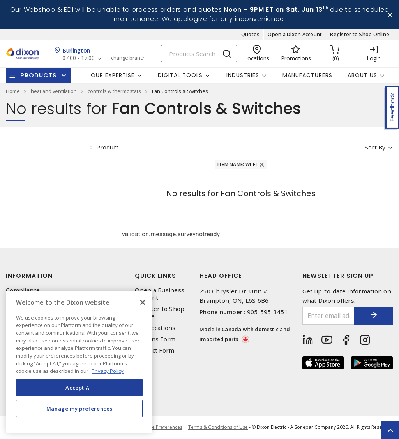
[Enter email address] (328, 316)
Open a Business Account (159, 293)
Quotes (250, 34)
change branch (128, 58)
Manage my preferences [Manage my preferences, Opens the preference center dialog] (79, 408)
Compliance (23, 290)
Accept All (79, 387)
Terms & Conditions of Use (218, 427)
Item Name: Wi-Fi (237, 164)
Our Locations (155, 328)
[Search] (199, 53)
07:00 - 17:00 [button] (78, 58)
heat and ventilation (54, 91)
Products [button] (38, 75)
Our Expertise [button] (112, 75)
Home (13, 91)
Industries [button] (242, 75)
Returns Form (155, 339)
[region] (79, 362)
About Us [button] (362, 75)
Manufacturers (307, 75)
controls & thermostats (114, 91)
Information (29, 276)
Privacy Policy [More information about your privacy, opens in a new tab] (108, 370)
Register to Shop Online (359, 34)
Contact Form (154, 350)
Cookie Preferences (160, 427)
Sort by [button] (375, 147)
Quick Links (155, 276)
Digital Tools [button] (180, 75)
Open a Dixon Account (295, 34)
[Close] (142, 302)
